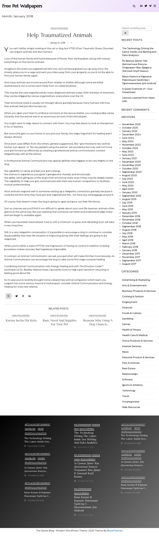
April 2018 (127, 240)
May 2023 (127, 151)
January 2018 (129, 250)
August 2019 (129, 199)
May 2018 (127, 236)
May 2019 (127, 209)
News (125, 352)
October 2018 (130, 223)
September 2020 (132, 172)
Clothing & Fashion (133, 296)
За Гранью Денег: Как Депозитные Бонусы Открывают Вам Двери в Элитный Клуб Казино (37, 469)
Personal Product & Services (138, 357)
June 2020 (128, 182)
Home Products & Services (137, 340)
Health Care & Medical (135, 335)
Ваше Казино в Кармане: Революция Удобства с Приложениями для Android (139, 80)
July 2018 (127, 233)
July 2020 (127, 178)
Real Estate (128, 368)
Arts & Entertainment (134, 285)
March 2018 (128, 243)
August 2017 (129, 264)
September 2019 (131, 195)
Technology (129, 390)
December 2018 (131, 216)
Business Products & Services (139, 291)
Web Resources (131, 407)
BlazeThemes (115, 546)
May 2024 (128, 141)
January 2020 (129, 192)
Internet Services (131, 346)
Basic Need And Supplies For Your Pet (59, 322)
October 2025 (130, 127)
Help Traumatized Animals (59, 35)
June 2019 (127, 206)
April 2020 (128, 189)
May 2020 (128, 185)
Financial (127, 307)
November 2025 (131, 124)
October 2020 (130, 168)
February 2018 (130, 247)
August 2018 (129, 230)
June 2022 (128, 155)
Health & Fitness (131, 329)
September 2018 (131, 226)
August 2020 (129, 175)
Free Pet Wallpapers (22, 6)
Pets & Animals (131, 363)
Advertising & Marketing (136, 280)
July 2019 (127, 202)
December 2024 (131, 134)
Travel (125, 396)
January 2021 (129, 158)
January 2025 (129, 131)
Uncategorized (130, 401)
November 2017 (131, 257)
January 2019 (129, 213)
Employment (129, 302)
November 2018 (131, 219)
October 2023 (130, 148)
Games (126, 324)
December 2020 (131, 161)
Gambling (127, 318)
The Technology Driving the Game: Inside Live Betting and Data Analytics (139, 52)
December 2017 (131, 253)
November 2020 (131, 165)
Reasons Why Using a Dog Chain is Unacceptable (97, 322)
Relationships (130, 374)
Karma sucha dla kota (21, 320)
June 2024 (128, 138)
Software (127, 379)
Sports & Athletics (132, 385)
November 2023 (131, 144)
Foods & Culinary (131, 313)
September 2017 (131, 260)
